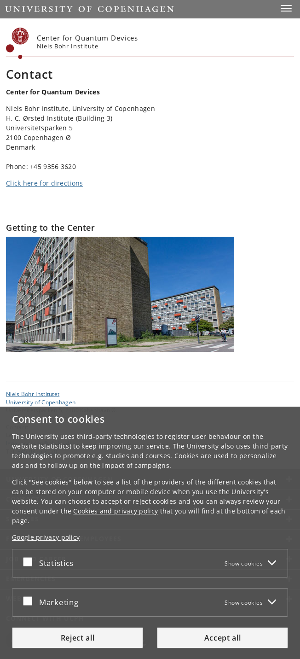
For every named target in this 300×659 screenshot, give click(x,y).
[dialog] (150, 533)
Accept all (222, 638)
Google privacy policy (46, 537)
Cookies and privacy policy (115, 511)
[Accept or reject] (30, 561)
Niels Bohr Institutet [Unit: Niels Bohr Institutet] (32, 393)
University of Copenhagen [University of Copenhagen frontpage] (40, 402)
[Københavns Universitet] (17, 43)
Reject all (78, 638)
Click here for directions (44, 183)
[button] (286, 8)
